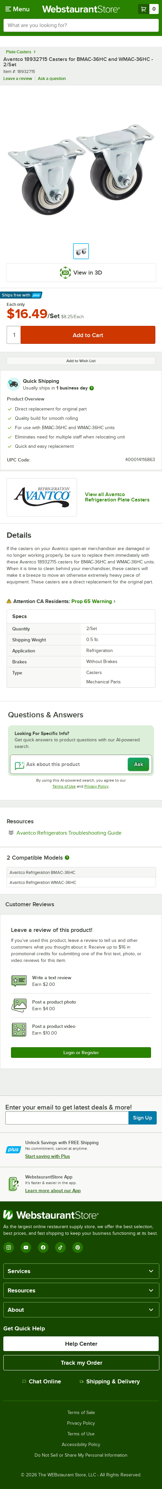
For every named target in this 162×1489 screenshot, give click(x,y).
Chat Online (41, 1381)
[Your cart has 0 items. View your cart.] (148, 9)
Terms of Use (64, 786)
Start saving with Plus (47, 1156)
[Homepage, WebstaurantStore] (81, 9)
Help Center (81, 1343)
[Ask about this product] (81, 764)
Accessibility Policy (81, 1444)
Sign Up (142, 1118)
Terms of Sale (81, 1412)
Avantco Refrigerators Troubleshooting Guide (86, 833)
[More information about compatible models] (67, 858)
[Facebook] (43, 1247)
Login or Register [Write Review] (81, 1052)
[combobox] (81, 25)
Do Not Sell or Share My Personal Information (81, 1455)
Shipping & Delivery (110, 1381)
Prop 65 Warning (91, 601)
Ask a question (52, 78)
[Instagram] (8, 1247)
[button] (81, 251)
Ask (138, 764)
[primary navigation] (17, 9)
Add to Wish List (81, 361)
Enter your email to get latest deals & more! (68, 1107)
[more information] (92, 388)
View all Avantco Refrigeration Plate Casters (117, 497)
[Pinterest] (77, 1247)
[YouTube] (26, 1247)
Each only (16, 304)
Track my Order (81, 1362)
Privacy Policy (96, 786)
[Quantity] (14, 335)
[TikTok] (60, 1247)
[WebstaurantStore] (81, 1214)
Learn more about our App (53, 1190)
